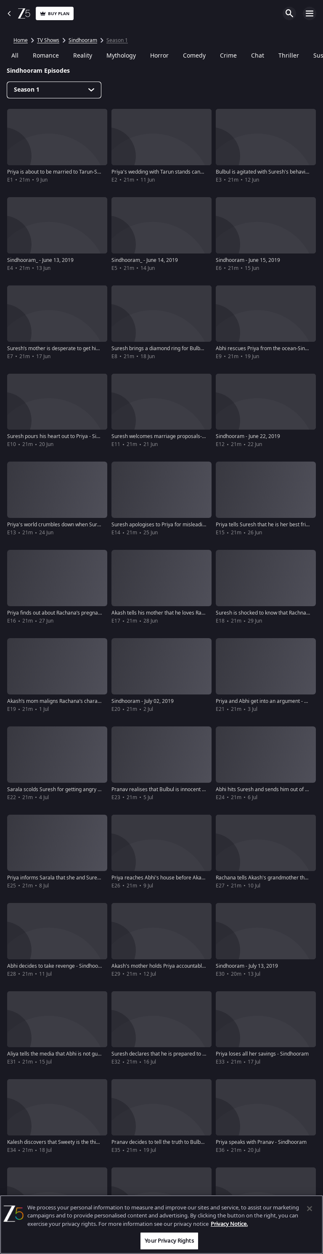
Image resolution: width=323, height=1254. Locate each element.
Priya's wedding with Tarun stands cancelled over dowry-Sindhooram (191, 172)
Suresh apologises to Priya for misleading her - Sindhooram (180, 524)
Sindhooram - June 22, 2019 (248, 436)
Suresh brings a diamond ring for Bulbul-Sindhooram (173, 348)
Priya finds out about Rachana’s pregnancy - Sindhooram (73, 613)
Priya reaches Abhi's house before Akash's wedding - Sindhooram (188, 878)
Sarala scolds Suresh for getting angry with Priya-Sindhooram (79, 789)
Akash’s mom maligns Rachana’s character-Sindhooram (72, 701)
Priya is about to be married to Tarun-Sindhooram (65, 172)
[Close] (309, 1208)
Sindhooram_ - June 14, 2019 (144, 260)
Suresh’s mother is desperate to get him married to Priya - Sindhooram (89, 348)
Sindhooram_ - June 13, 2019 (40, 260)
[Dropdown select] (54, 90)
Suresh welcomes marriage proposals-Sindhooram (170, 436)
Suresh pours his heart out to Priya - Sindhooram (64, 436)
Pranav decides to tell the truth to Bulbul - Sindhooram (174, 1142)
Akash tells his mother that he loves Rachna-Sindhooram (177, 613)
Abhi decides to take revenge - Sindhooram (57, 966)
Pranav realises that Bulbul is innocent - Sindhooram (172, 789)
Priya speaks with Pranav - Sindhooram (261, 1142)
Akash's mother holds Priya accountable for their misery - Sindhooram (193, 966)
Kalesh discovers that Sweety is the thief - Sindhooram (70, 1142)
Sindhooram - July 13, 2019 (247, 966)
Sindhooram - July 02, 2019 (142, 701)
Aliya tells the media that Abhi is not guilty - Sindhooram (72, 1054)
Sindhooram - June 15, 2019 (248, 260)
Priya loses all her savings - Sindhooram (262, 1054)
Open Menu (309, 13)
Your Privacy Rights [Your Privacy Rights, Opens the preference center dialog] (169, 1241)
